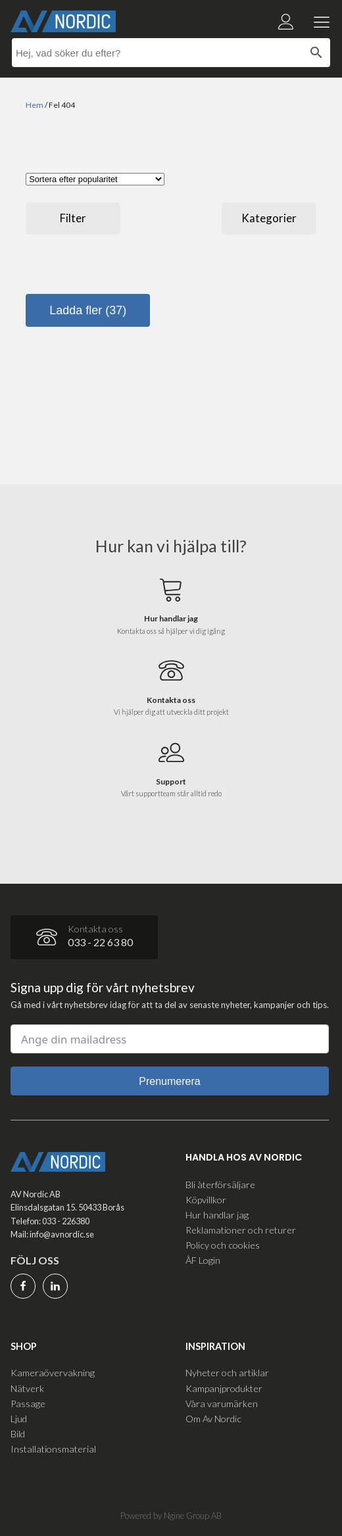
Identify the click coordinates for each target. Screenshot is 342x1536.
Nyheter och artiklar (227, 1372)
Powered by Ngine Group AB (171, 1515)
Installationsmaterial (53, 1448)
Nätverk (27, 1388)
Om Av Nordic (213, 1418)
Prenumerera (169, 1081)
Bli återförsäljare (220, 1184)
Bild (18, 1433)
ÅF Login (202, 1260)
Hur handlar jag (217, 1214)
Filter (73, 218)
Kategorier (269, 218)
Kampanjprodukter (223, 1388)
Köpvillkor (205, 1199)
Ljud (19, 1418)
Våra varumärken (221, 1403)
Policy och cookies (222, 1245)
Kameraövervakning (53, 1372)
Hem (34, 105)
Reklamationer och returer (240, 1230)
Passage (28, 1403)
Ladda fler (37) (87, 310)
